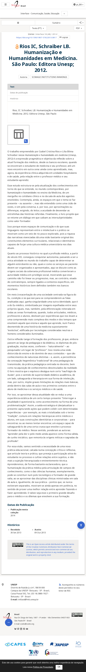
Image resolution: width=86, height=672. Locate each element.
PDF (78, 28)
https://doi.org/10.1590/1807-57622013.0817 (36, 37)
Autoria (23, 77)
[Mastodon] (18, 629)
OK (59, 667)
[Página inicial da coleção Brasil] (7, 620)
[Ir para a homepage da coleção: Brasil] (28, 4)
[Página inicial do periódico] (18, 22)
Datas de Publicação (19, 92)
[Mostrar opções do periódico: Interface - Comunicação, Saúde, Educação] (64, 13)
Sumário (56, 22)
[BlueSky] (15, 629)
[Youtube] (27, 629)
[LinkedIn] (21, 629)
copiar (63, 37)
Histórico (14, 98)
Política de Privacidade (43, 667)
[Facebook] (24, 629)
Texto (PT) (37, 28)
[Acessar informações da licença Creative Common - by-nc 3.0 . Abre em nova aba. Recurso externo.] (17, 545)
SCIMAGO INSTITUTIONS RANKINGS (49, 77)
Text (12, 87)
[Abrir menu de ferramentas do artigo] (8, 628)
